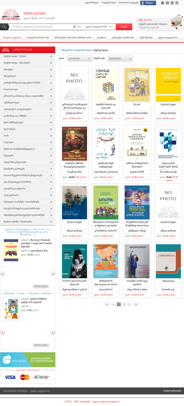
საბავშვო (8, 69)
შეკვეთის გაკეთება (149, 27)
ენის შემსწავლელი (13, 122)
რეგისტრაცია (109, 2)
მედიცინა (8, 155)
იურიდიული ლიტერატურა (17, 109)
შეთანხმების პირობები (15, 391)
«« (107, 304)
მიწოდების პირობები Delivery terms (73, 37)
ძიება (124, 27)
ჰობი (6, 135)
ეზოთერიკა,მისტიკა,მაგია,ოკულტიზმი (23, 96)
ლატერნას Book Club (38, 37)
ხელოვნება (9, 129)
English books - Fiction (15, 56)
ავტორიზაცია (92, 2)
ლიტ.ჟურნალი (11, 195)
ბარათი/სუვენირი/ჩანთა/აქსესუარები (23, 175)
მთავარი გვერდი (12, 37)
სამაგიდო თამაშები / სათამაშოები (21, 202)
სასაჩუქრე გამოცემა (14, 168)
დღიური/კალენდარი (15, 188)
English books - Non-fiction (17, 63)
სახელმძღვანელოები (15, 162)
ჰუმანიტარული (11, 102)
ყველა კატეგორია (167, 37)
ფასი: (62, 58)
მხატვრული (10, 76)
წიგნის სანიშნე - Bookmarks (18, 221)
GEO (79, 26)
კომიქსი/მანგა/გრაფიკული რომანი (22, 82)
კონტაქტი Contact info (123, 37)
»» (136, 304)
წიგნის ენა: (99, 58)
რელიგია (9, 142)
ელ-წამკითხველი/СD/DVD (17, 182)
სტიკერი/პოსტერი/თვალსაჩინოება (22, 208)
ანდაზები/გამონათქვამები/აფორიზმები (24, 215)
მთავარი (67, 50)
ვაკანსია (101, 37)
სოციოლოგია (82, 50)
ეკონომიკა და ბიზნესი (15, 116)
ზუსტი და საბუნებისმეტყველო (19, 149)
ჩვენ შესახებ (146, 37)
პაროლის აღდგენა (129, 2)
